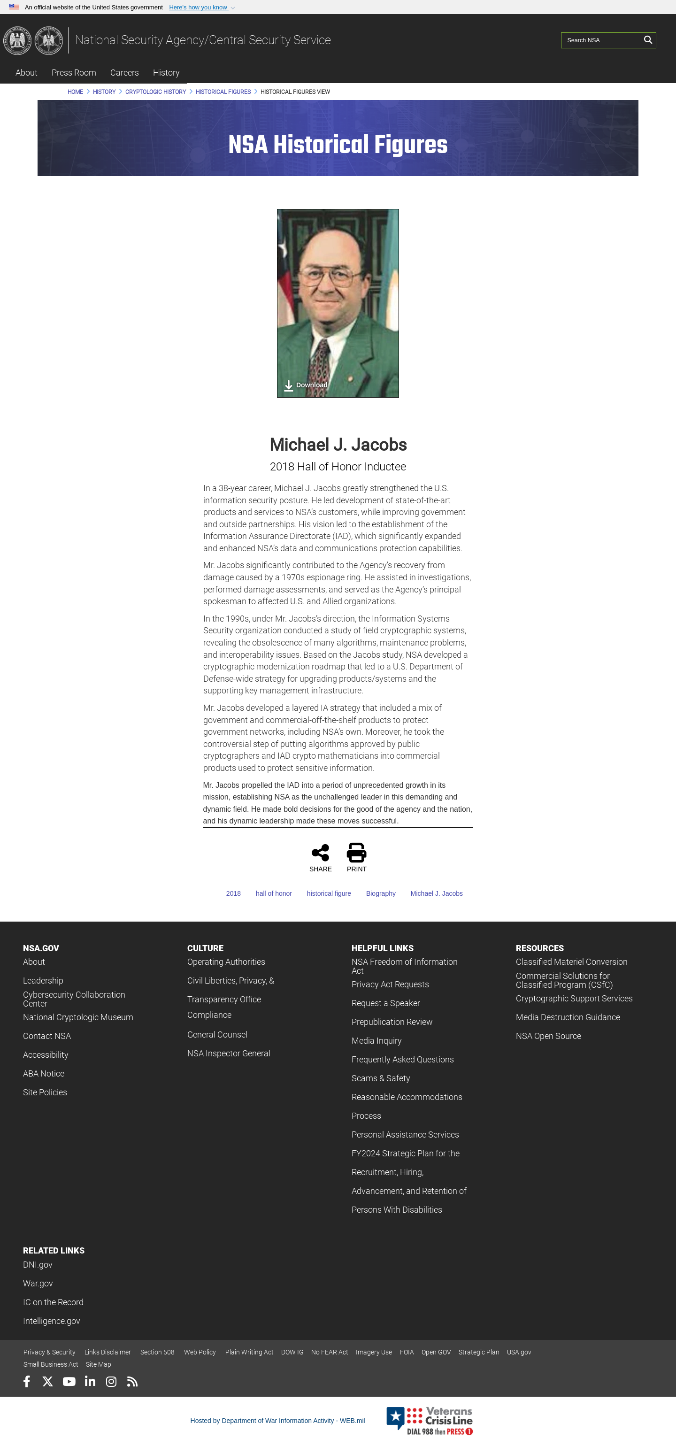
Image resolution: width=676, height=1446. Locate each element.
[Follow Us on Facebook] (26, 1383)
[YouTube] (69, 1383)
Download (305, 386)
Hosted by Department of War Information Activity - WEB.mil (278, 1420)
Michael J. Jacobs (430, 893)
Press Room (74, 72)
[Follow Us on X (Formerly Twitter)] (47, 1383)
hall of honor (267, 893)
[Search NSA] (601, 40)
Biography (374, 893)
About (26, 72)
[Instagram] (111, 1383)
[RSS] (132, 1383)
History (166, 72)
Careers (124, 72)
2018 (227, 893)
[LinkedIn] (90, 1383)
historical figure (322, 893)
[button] (203, 7)
